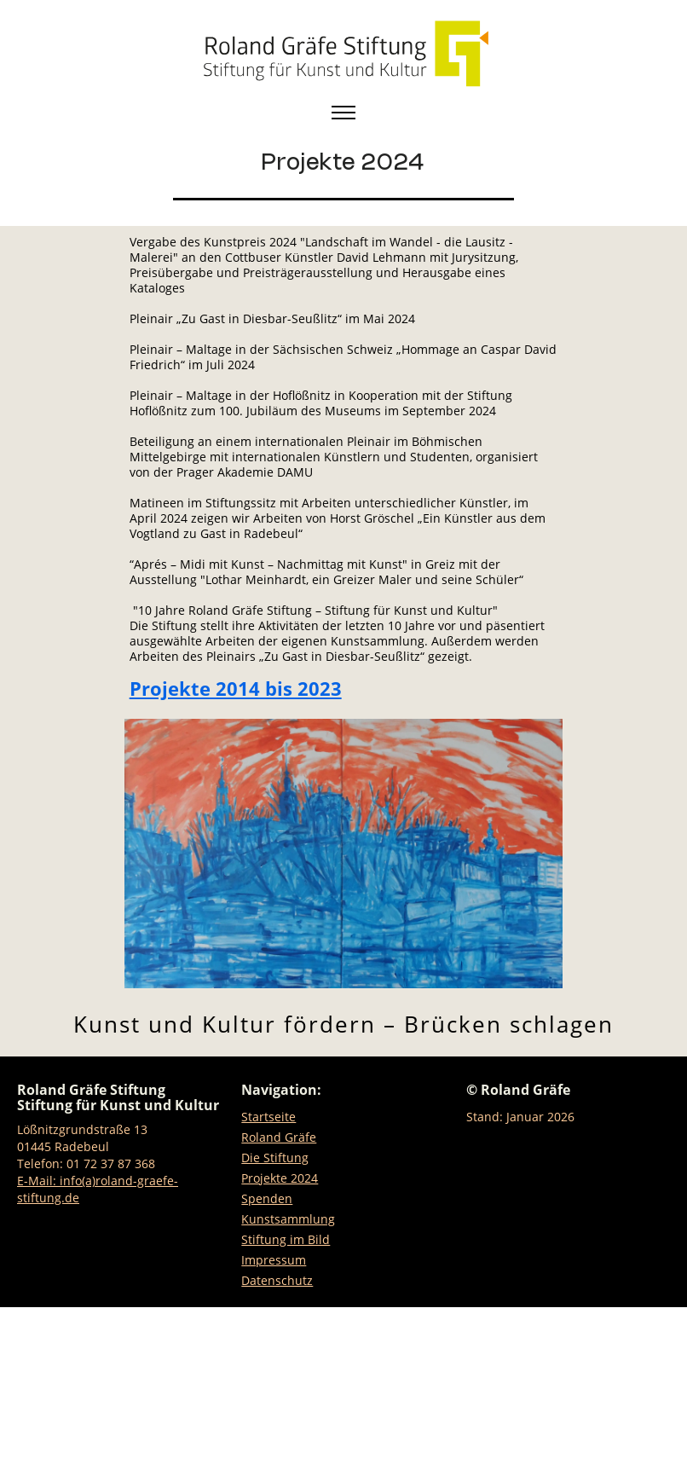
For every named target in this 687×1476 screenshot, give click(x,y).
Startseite (268, 1116)
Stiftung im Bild (285, 1239)
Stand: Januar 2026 (520, 1116)
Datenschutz (277, 1280)
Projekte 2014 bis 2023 (236, 688)
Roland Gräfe (278, 1137)
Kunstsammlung (288, 1219)
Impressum (273, 1260)
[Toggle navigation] (344, 113)
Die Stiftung (275, 1157)
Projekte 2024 (279, 1178)
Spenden (266, 1198)
